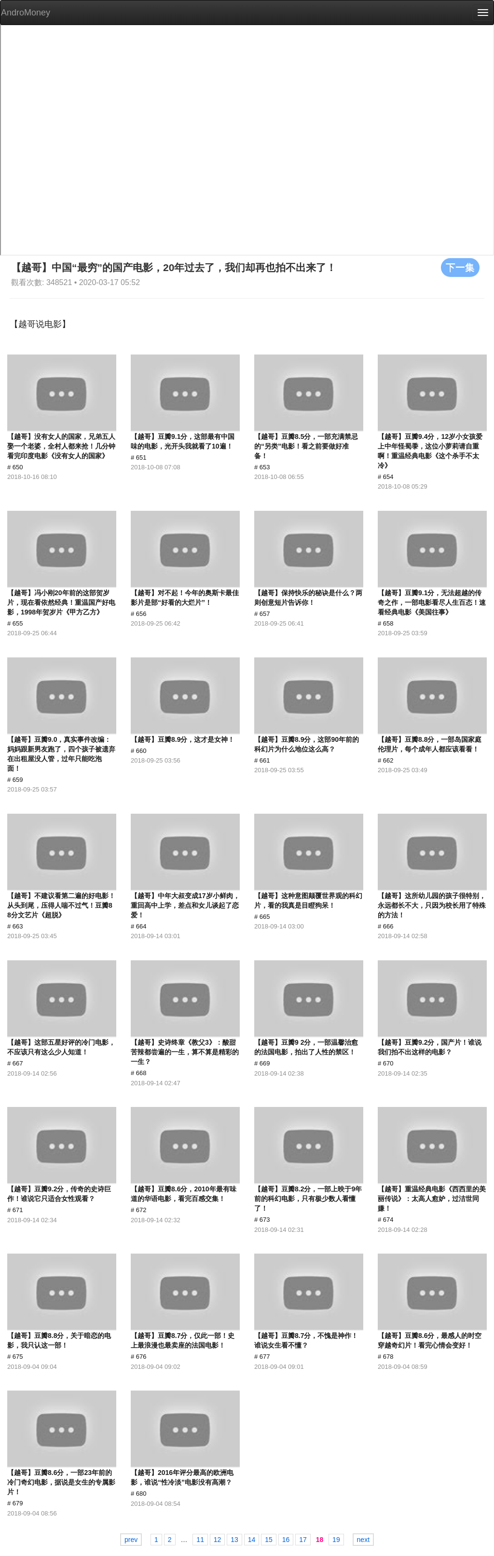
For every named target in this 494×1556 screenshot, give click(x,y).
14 (252, 1539)
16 (286, 1539)
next (363, 1539)
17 (303, 1539)
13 (234, 1539)
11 (200, 1539)
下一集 (460, 267)
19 (336, 1539)
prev (130, 1539)
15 (269, 1539)
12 (217, 1539)
